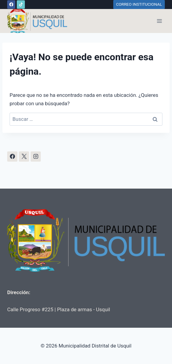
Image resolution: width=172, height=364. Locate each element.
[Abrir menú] (159, 20)
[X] (24, 156)
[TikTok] (21, 4)
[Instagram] (36, 156)
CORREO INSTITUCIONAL (139, 4)
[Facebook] (11, 4)
